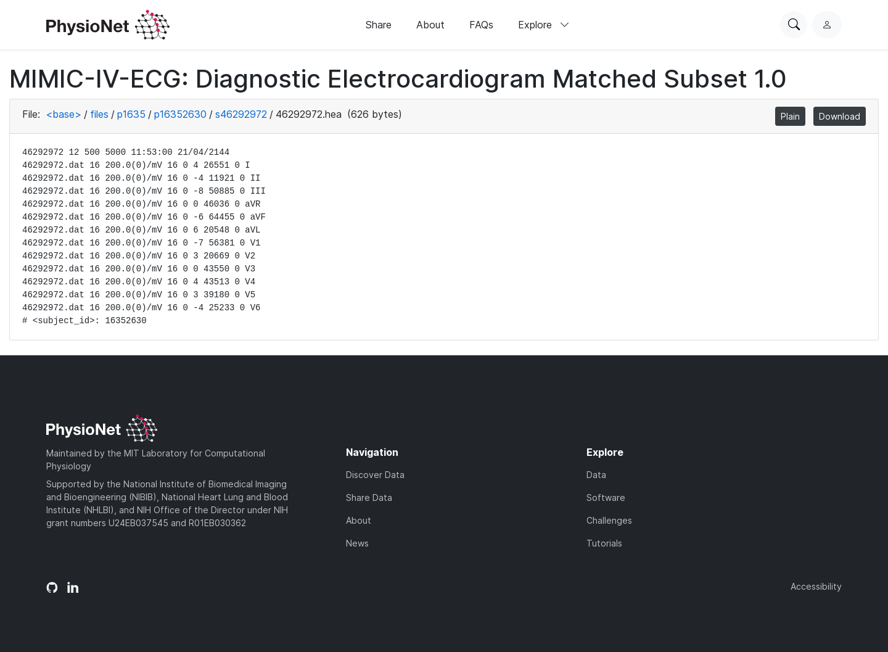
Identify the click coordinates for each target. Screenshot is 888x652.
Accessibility (816, 586)
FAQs (481, 25)
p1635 (131, 114)
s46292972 (241, 114)
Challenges (609, 520)
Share (379, 25)
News (357, 543)
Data (596, 474)
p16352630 (180, 114)
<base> (63, 114)
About (430, 25)
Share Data (369, 497)
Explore (544, 25)
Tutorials (604, 543)
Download (839, 116)
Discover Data (375, 474)
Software (605, 497)
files (99, 114)
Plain (790, 116)
